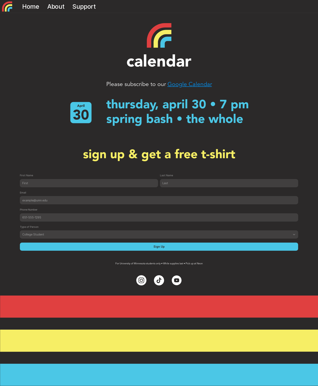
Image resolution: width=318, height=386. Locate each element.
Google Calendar (190, 84)
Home (30, 6)
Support (84, 6)
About (55, 6)
